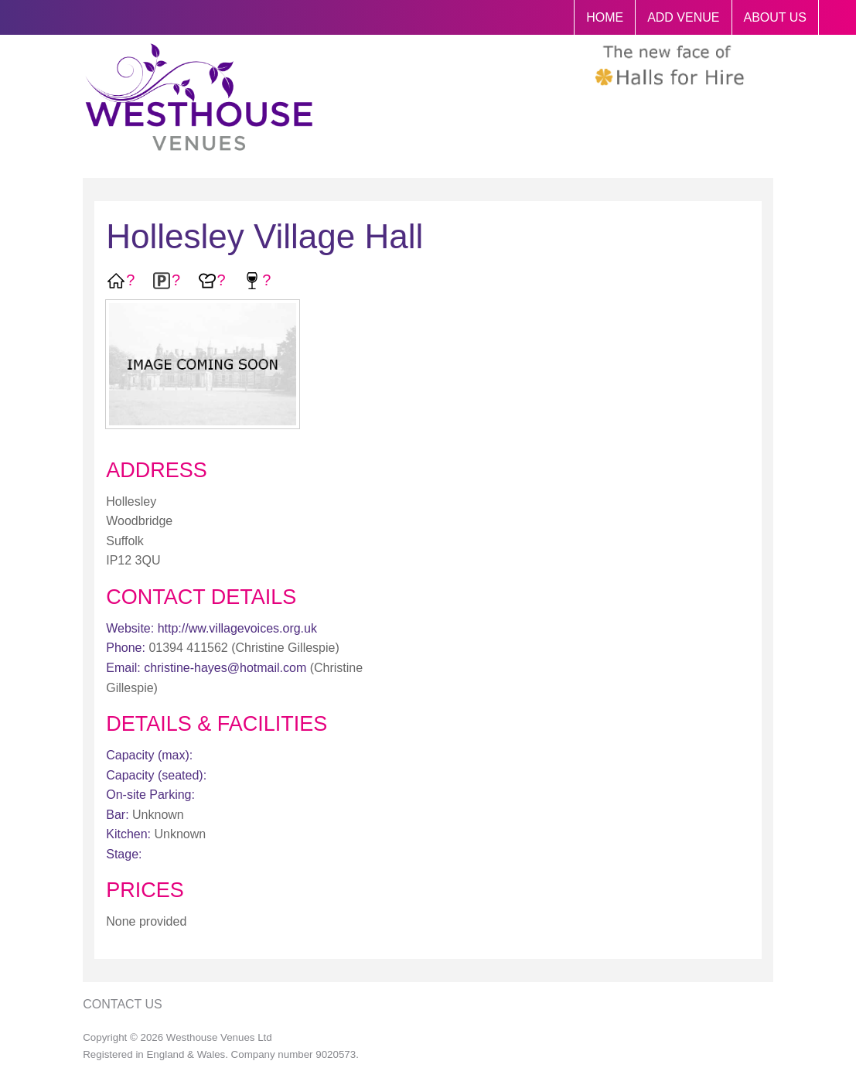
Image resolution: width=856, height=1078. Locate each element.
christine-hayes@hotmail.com (225, 667)
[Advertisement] (678, 532)
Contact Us (122, 1004)
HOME (604, 17)
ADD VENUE (683, 17)
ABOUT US (775, 17)
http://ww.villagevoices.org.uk (237, 628)
